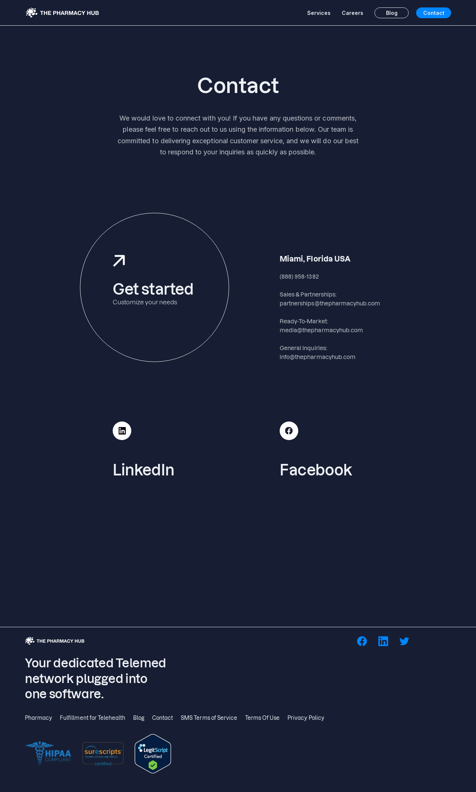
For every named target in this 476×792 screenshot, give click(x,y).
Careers (352, 13)
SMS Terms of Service (209, 718)
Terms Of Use (262, 718)
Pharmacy (38, 718)
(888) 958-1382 (299, 276)
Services (319, 13)
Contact (433, 13)
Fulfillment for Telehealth (92, 718)
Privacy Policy (305, 718)
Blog (392, 13)
